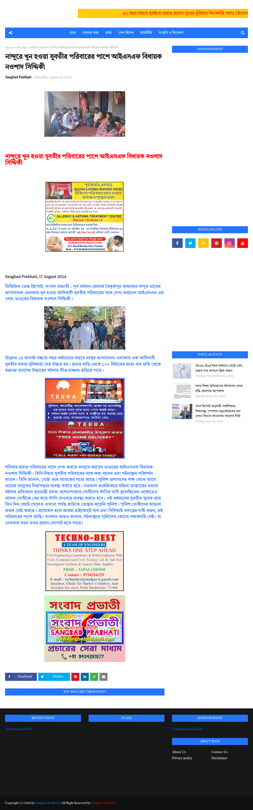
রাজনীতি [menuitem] (146, 33)
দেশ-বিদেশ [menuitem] (126, 33)
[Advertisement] (210, 134)
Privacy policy (182, 758)
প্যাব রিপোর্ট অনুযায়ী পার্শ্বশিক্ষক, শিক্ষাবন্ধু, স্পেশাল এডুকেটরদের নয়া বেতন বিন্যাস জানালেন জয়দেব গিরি (218, 411)
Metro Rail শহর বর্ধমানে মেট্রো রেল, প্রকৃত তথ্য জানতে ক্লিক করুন (219, 368)
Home (9, 47)
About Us (179, 752)
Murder (22, 47)
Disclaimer (219, 758)
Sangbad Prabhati (18, 77)
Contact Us (219, 752)
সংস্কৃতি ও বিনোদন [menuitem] (171, 33)
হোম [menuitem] (73, 33)
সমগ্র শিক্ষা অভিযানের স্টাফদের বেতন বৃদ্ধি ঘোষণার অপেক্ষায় (219, 388)
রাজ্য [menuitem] (108, 33)
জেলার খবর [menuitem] (90, 33)
